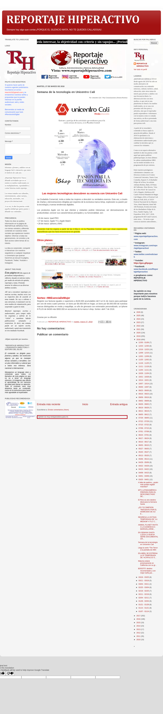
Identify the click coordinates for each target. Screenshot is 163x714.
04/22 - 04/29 (144, 466)
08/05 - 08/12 (144, 414)
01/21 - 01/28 (144, 605)
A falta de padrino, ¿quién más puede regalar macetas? (148, 484)
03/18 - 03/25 (144, 577)
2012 (138, 633)
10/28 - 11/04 (144, 373)
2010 (138, 640)
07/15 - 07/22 (144, 425)
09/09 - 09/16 (144, 397)
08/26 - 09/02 (144, 404)
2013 (138, 629)
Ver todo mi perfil (140, 69)
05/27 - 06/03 (144, 449)
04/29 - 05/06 (144, 462)
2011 (138, 636)
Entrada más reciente (48, 404)
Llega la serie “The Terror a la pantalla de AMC (148, 549)
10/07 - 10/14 (144, 384)
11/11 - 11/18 (144, 366)
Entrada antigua (118, 404)
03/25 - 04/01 (144, 480)
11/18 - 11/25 (144, 363)
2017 (138, 616)
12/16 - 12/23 (144, 349)
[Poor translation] (10, 673)
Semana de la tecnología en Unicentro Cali (147, 543)
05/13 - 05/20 (144, 456)
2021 (138, 329)
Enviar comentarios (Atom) (58, 410)
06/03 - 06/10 (144, 445)
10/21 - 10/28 (144, 377)
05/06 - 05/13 (144, 459)
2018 (138, 340)
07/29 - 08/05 (144, 418)
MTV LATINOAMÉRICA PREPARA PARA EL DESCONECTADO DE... (147, 493)
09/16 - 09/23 (144, 394)
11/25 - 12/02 (144, 360)
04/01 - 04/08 (144, 476)
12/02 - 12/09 (144, 356)
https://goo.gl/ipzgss (143, 263)
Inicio (85, 404)
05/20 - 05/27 (144, 452)
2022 (138, 326)
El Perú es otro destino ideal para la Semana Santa (147, 502)
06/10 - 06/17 (144, 442)
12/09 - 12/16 (144, 353)
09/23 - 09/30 (144, 390)
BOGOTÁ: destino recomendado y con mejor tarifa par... (147, 571)
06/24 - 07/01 (144, 435)
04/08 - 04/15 (144, 473)
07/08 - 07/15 (144, 428)
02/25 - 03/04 (144, 587)
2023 (138, 322)
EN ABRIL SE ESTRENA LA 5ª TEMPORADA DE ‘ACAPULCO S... (147, 555)
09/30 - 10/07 (144, 387)
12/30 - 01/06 (144, 342)
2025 (138, 316)
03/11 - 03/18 (144, 581)
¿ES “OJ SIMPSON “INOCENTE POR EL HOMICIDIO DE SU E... (147, 510)
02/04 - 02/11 (144, 598)
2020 (138, 333)
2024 (138, 319)
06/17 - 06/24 (144, 438)
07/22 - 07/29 (144, 421)
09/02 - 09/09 (144, 401)
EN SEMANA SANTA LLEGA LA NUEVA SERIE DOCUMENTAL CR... (148, 536)
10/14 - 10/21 (144, 380)
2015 (138, 623)
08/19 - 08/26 (144, 408)
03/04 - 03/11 (144, 584)
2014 (138, 626)
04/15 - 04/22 (144, 469)
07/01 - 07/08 (144, 432)
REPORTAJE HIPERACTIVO (73, 20)
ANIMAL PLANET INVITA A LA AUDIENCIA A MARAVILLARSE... (148, 527)
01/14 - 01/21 (144, 608)
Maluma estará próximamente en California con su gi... (147, 563)
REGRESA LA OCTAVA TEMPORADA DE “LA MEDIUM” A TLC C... (147, 519)
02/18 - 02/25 (144, 591)
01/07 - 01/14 (144, 611)
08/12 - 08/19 (144, 411)
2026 (138, 312)
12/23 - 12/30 (144, 346)
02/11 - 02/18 (144, 594)
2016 (138, 619)
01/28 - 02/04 (144, 601)
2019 (138, 336)
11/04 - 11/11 (144, 370)
